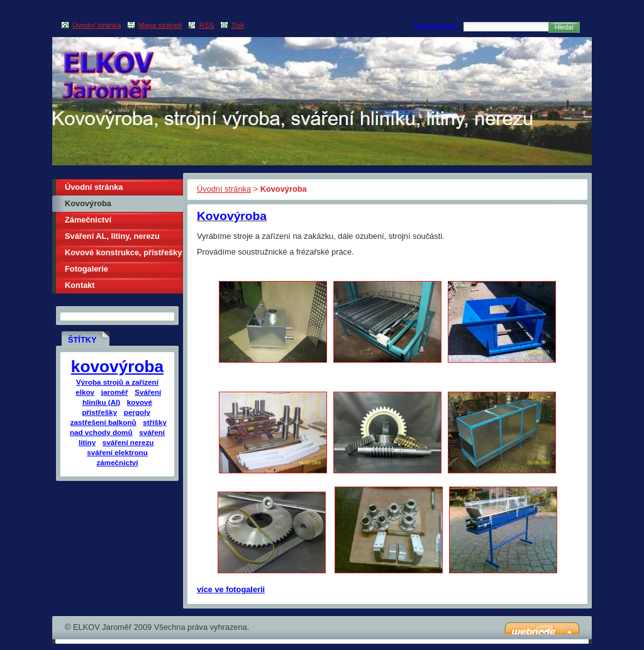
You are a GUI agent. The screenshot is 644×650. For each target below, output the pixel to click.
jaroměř (114, 392)
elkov (84, 392)
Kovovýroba (88, 203)
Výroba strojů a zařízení (117, 382)
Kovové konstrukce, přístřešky (123, 252)
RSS (206, 25)
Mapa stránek (160, 25)
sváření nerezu (128, 442)
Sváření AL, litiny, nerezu (112, 236)
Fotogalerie (86, 268)
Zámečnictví (88, 219)
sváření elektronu (117, 452)
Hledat (564, 27)
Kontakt (80, 285)
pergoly (137, 412)
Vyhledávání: (436, 26)
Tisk (238, 25)
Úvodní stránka (224, 189)
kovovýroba (117, 366)
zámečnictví (117, 462)
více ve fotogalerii (231, 589)
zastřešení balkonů (103, 422)
